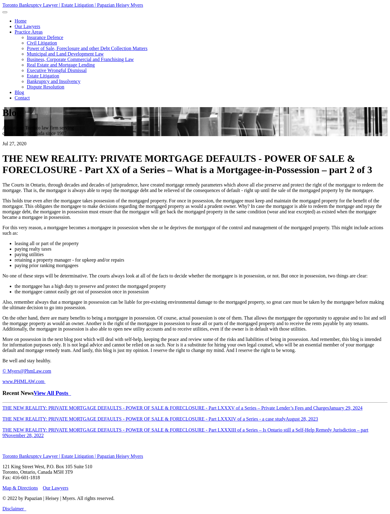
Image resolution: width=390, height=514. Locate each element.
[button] (29, 31)
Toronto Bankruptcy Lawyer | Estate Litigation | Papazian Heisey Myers (72, 5)
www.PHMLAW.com (24, 381)
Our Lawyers (55, 487)
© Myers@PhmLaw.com (26, 371)
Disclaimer (13, 508)
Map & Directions (20, 487)
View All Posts (52, 393)
